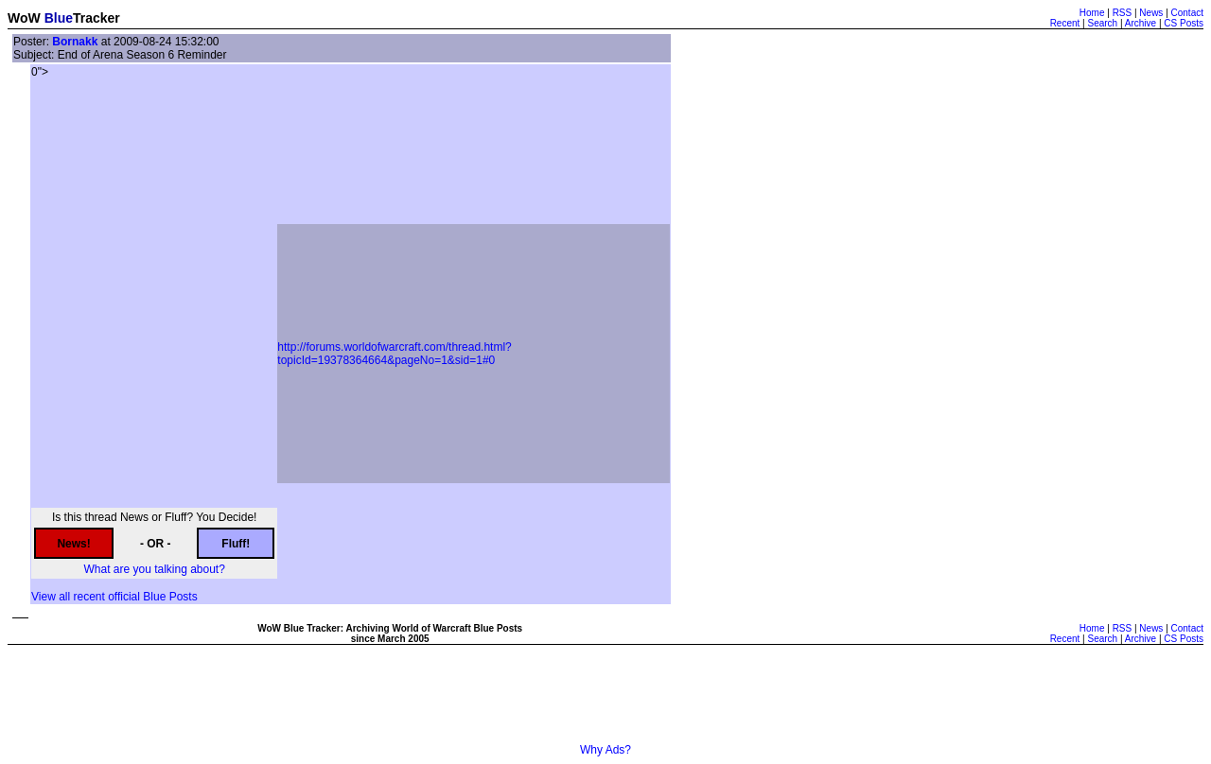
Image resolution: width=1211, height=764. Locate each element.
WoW (24, 18)
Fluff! (235, 543)
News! (73, 543)
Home (1092, 13)
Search (1102, 23)
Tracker (96, 18)
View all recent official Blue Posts (114, 596)
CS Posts (1183, 23)
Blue (58, 18)
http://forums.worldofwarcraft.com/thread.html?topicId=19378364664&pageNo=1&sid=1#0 (394, 353)
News (1151, 13)
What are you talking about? (153, 569)
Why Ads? (605, 749)
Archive (1140, 23)
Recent (1065, 23)
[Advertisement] (605, 700)
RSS (1122, 13)
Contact (1187, 13)
